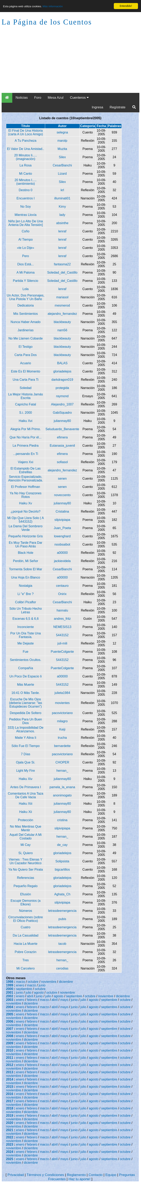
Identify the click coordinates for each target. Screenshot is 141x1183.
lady (62, 214)
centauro (62, 585)
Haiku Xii (25, 812)
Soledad (26, 388)
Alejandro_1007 (62, 404)
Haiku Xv (25, 503)
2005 (9, 1014)
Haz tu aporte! (79, 1179)
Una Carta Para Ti (25, 379)
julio (28, 992)
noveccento (62, 495)
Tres (25, 960)
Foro (37, 98)
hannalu (62, 610)
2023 (9, 1144)
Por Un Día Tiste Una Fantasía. (25, 635)
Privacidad (15, 1175)
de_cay (62, 844)
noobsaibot (62, 544)
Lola (26, 289)
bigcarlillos (62, 869)
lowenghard (62, 536)
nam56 (62, 330)
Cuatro (25, 927)
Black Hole (25, 552)
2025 (9, 1159)
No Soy (25, 206)
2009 (9, 1043)
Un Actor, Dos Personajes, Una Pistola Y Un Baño (25, 297)
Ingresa (97, 107)
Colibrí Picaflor (25, 602)
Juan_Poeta (62, 528)
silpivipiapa (62, 519)
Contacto (96, 1175)
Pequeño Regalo (25, 886)
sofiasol (62, 462)
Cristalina (62, 511)
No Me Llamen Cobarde (25, 338)
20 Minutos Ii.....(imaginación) (25, 157)
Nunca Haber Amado (26, 322)
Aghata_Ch (62, 894)
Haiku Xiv (25, 779)
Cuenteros (79, 98)
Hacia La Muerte (25, 943)
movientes (62, 703)
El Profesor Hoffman (25, 486)
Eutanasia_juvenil (62, 445)
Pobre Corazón (25, 952)
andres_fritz (62, 618)
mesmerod (62, 305)
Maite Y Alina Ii (25, 737)
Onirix (62, 594)
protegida (62, 388)
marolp (62, 140)
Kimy (62, 206)
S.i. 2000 (25, 412)
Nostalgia (25, 585)
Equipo (110, 1175)
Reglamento (76, 1175)
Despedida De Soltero (25, 713)
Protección (25, 820)
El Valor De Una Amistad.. (25, 149)
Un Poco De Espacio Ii (25, 676)
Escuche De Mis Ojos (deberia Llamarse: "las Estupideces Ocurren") (25, 703)
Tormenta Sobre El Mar (25, 569)
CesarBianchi (62, 165)
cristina (62, 820)
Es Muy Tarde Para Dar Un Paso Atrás (25, 544)
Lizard (62, 173)
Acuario (25, 363)
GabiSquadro (62, 412)
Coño (25, 231)
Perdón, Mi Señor (25, 561)
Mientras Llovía (26, 214)
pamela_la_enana (62, 787)
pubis (62, 919)
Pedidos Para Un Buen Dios (25, 721)
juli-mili (62, 643)
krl (62, 190)
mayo (64, 999)
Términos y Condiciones (45, 1175)
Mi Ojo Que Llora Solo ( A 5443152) (25, 519)
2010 (9, 1050)
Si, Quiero (25, 853)
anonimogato (62, 795)
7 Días (25, 754)
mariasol (62, 297)
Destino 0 (25, 190)
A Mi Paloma (26, 272)
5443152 (62, 635)
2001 (9, 992)
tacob (62, 943)
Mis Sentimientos (25, 313)
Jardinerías (25, 330)
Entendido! (126, 6)
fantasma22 (62, 264)
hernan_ (62, 770)
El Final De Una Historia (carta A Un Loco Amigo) (25, 132)
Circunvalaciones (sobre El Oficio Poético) (25, 918)
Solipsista (62, 861)
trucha (62, 737)
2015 (9, 1086)
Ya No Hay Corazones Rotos (25, 495)
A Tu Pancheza (25, 140)
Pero (25, 256)
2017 (9, 1101)
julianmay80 (62, 421)
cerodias (62, 968)
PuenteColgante (62, 651)
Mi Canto (25, 173)
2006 (9, 1021)
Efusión (25, 894)
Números (25, 910)
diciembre (66, 981)
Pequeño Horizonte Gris (25, 536)
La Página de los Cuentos (47, 22)
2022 (9, 1137)
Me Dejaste (25, 643)
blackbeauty (62, 322)
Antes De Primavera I (25, 787)
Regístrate (117, 107)
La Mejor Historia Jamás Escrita (25, 396)
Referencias (25, 877)
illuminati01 (62, 198)
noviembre (48, 981)
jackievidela (62, 561)
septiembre (24, 989)
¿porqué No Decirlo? (25, 511)
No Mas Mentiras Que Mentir (25, 828)
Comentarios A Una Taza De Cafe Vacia (25, 795)
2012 (9, 1065)
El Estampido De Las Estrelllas (25, 470)
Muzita (62, 149)
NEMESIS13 (62, 627)
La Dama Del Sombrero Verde (26, 527)
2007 (9, 1028)
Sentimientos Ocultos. (25, 660)
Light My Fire (25, 770)
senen (62, 478)
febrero (32, 999)
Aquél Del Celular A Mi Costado (25, 836)
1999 (9, 985)
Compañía (25, 668)
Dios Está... (25, 264)
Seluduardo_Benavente (62, 429)
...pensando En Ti (25, 454)
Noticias (22, 98)
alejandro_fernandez (62, 313)
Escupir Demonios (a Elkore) (26, 902)
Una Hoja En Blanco (25, 577)
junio (42, 985)
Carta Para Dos (26, 355)
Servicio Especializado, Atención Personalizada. (25, 478)
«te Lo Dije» (25, 247)
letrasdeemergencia (62, 910)
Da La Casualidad (25, 935)
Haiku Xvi (25, 421)
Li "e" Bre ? (26, 594)
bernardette (62, 746)
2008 (9, 1036)
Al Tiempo (25, 239)
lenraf (62, 231)
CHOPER (62, 762)
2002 (9, 996)
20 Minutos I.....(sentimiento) (25, 181)
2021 (9, 1130)
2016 (9, 1094)
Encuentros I (26, 198)
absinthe (62, 223)
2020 (9, 1123)
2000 (9, 989)
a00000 (62, 552)
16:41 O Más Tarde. (25, 693)
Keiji (62, 729)
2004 (9, 1007)
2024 (9, 1151)
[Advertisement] (70, 63)
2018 (9, 1108)
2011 (9, 1057)
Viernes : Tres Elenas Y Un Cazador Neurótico (26, 861)
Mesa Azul (55, 98)
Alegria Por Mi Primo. (25, 429)
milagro (62, 721)
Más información (53, 6)
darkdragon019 (62, 379)
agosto (39, 992)
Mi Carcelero (26, 968)
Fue (25, 651)
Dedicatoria (25, 305)
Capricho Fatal (25, 404)
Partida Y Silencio (25, 280)
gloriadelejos (62, 371)
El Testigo (25, 346)
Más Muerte (25, 684)
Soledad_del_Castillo (62, 272)
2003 (9, 999)
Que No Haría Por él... (25, 437)
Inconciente (25, 627)
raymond (62, 396)
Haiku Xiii (25, 803)
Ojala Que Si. (25, 762)
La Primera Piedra (25, 445)
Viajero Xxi (25, 462)
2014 (9, 1079)
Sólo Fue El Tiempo (25, 746)
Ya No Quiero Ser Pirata (25, 869)
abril (30, 996)
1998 (9, 981)
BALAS (62, 363)
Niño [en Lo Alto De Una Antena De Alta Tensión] (25, 223)
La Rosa (26, 165)
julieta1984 (62, 693)
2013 (9, 1072)
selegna (62, 132)
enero (20, 985)
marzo (20, 981)
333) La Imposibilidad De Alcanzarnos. (25, 729)
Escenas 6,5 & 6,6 (25, 618)
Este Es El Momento (25, 371)
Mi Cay (26, 844)
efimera (62, 437)
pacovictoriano (62, 713)
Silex (62, 157)
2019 (9, 1115)
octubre (33, 981)
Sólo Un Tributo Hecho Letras (25, 610)
